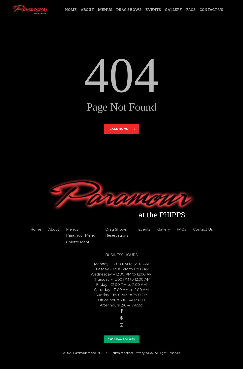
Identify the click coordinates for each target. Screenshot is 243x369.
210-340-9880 (133, 300)
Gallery (163, 229)
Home (35, 229)
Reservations (116, 235)
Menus (72, 229)
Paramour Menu (80, 235)
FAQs (181, 229)
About (53, 229)
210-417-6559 (132, 305)
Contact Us (203, 229)
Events (144, 229)
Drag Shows (116, 229)
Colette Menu (78, 242)
